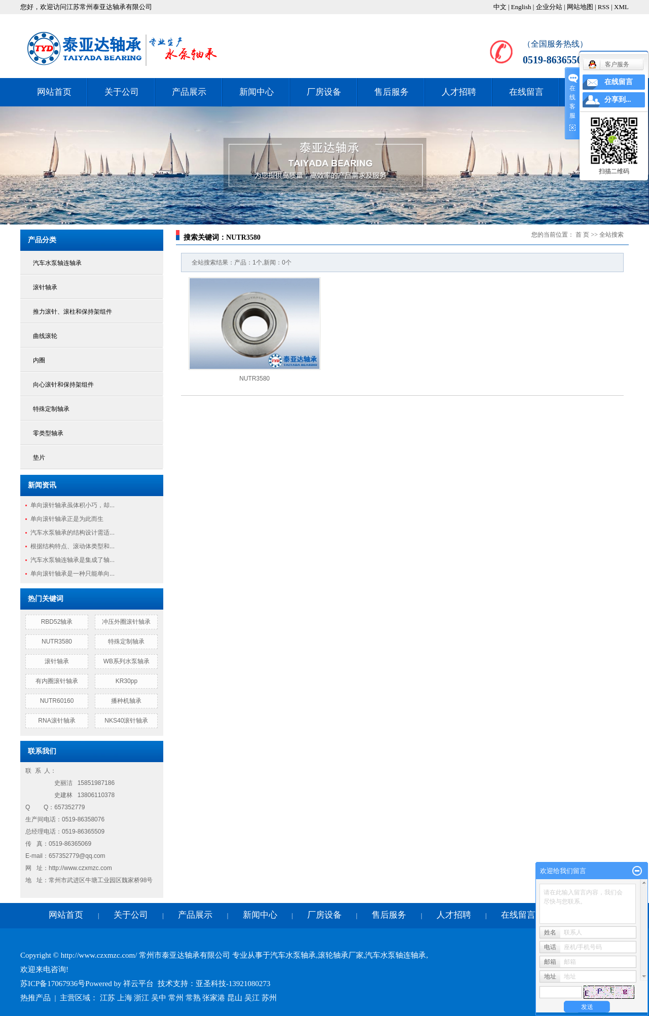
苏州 (269, 998)
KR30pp (126, 681)
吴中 (158, 998)
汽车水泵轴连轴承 (57, 263)
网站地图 (580, 7)
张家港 (213, 998)
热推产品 (35, 998)
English (521, 7)
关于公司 (121, 92)
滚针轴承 (45, 287)
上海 (124, 998)
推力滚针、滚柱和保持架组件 (72, 311)
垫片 (39, 457)
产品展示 (189, 92)
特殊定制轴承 (51, 408)
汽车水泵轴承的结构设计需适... (72, 532)
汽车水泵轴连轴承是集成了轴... (72, 559)
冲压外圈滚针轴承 (126, 621)
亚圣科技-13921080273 (233, 984)
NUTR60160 (57, 700)
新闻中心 (256, 92)
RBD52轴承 (57, 621)
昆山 (234, 998)
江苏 (107, 998)
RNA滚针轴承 (56, 720)
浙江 (141, 998)
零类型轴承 (48, 433)
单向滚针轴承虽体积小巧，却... (72, 505)
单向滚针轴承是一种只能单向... (72, 573)
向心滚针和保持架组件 (63, 384)
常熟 (193, 998)
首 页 (582, 234)
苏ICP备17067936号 (52, 984)
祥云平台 (138, 984)
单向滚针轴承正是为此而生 (66, 518)
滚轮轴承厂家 (341, 955)
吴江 (252, 998)
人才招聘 (459, 92)
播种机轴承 (126, 700)
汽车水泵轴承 (293, 955)
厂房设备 (324, 92)
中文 (500, 7)
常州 (176, 998)
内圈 (39, 360)
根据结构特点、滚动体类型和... (72, 546)
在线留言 (526, 92)
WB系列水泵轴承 (126, 661)
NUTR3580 (57, 641)
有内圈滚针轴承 (56, 681)
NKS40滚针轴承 (126, 720)
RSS (603, 7)
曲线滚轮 (45, 336)
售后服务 (391, 92)
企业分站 (549, 7)
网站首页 (54, 92)
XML (621, 7)
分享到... (617, 99)
